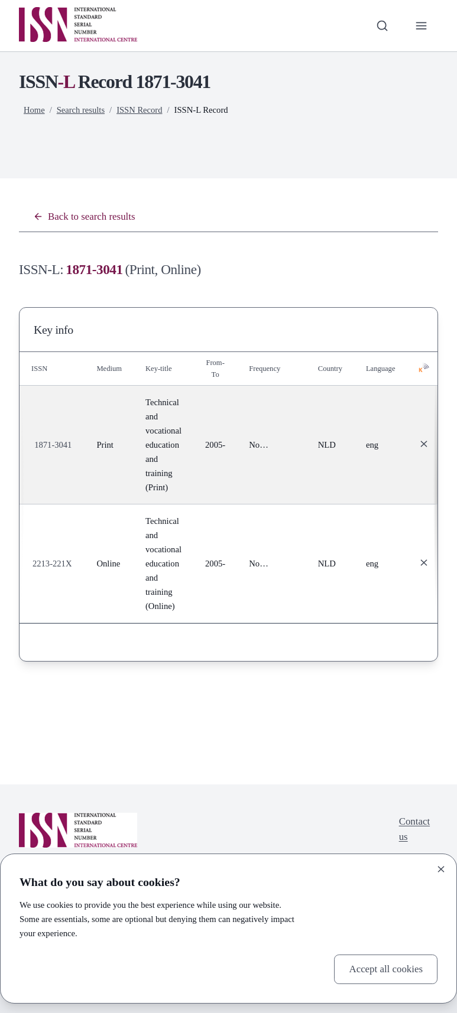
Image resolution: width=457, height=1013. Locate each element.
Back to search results (84, 216)
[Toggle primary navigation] (421, 25)
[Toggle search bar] (382, 25)
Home (34, 110)
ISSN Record (140, 110)
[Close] (441, 869)
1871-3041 (53, 445)
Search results (81, 110)
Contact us (414, 829)
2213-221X (52, 563)
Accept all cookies (385, 969)
